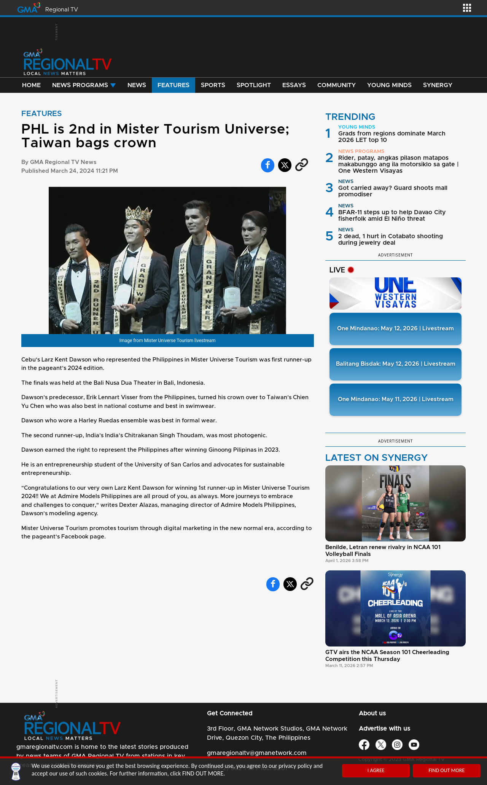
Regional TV (61, 10)
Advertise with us (384, 729)
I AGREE (376, 770)
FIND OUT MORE (446, 770)
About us (372, 713)
